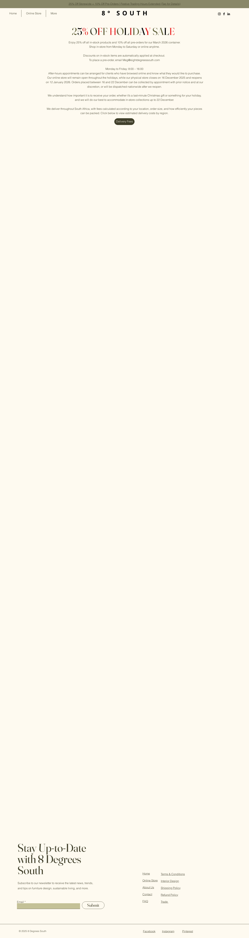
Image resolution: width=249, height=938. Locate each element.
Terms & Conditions (173, 874)
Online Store (150, 880)
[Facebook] (224, 14)
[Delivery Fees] (124, 121)
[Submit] (93, 905)
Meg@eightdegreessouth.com (141, 60)
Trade (164, 901)
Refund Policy (169, 895)
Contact (147, 894)
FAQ (145, 901)
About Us (148, 887)
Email (20, 901)
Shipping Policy (171, 888)
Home (146, 873)
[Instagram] (219, 14)
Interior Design (170, 881)
